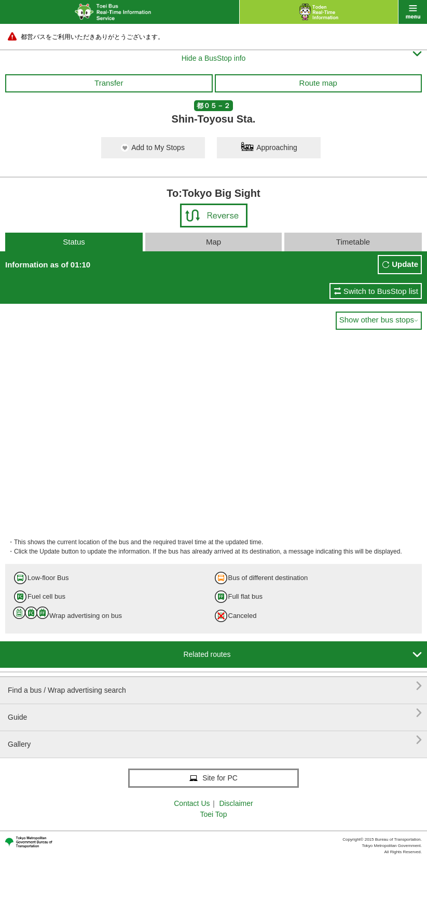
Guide (215, 713)
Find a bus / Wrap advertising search (215, 686)
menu (412, 12)
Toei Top (213, 814)
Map (213, 241)
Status (74, 241)
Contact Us (192, 803)
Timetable (353, 241)
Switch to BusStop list (380, 291)
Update (405, 264)
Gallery (215, 740)
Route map (318, 82)
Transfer (108, 82)
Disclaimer (236, 803)
